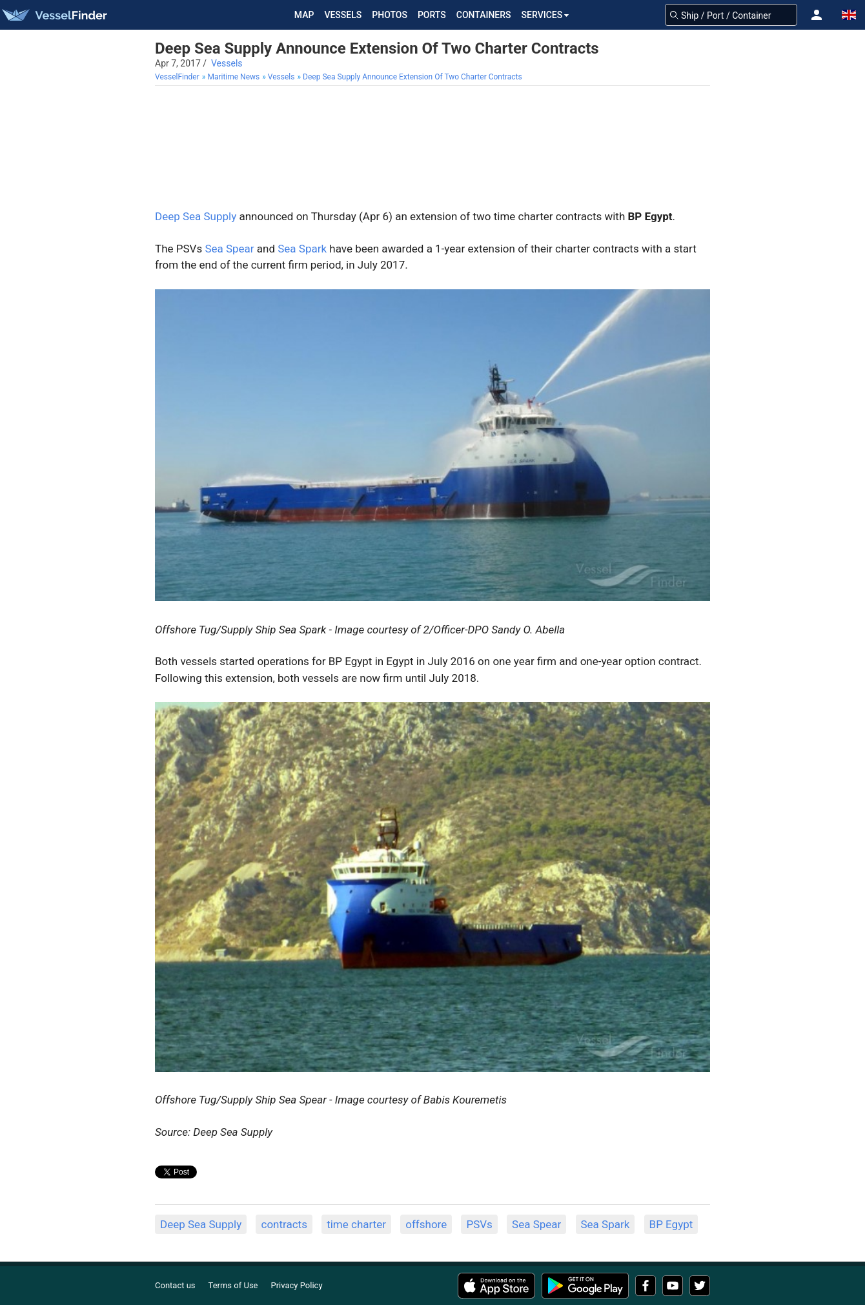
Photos (389, 15)
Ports (432, 15)
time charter (356, 1224)
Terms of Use (233, 1285)
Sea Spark (302, 248)
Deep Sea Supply (195, 216)
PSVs (479, 1224)
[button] (816, 15)
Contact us (175, 1285)
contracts (284, 1224)
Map (304, 15)
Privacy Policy (297, 1285)
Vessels (342, 15)
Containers (483, 15)
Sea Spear (229, 248)
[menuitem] (178, 77)
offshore (426, 1224)
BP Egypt (671, 1224)
